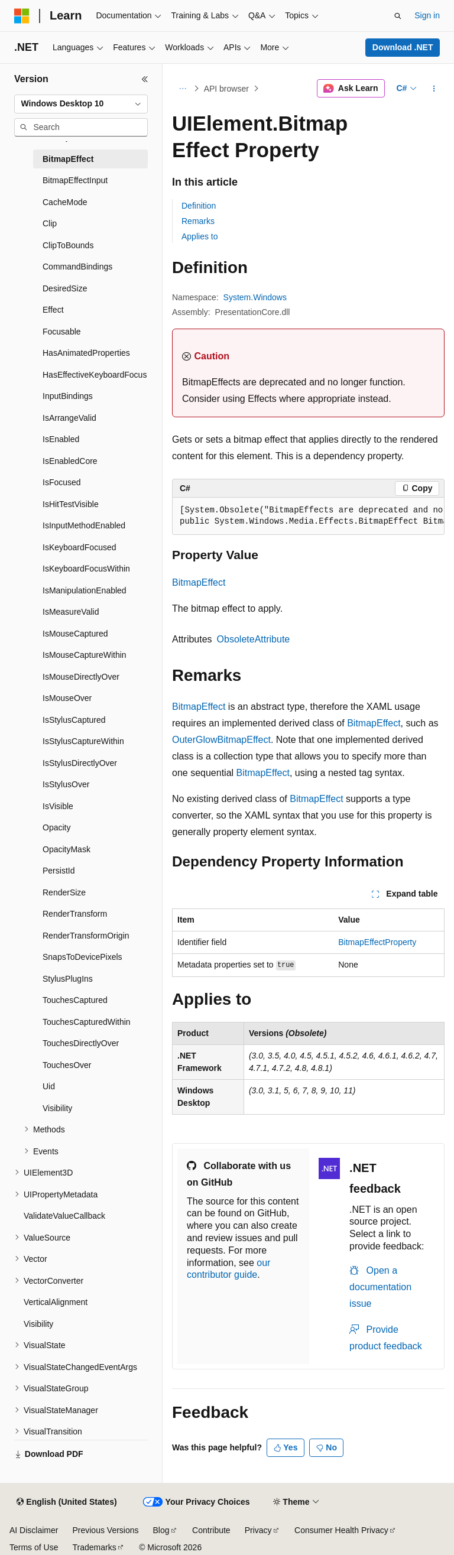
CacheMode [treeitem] (65, 202)
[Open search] (398, 16)
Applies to (199, 236)
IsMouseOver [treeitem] (67, 698)
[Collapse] (144, 79)
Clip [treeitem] (50, 223)
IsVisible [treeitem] (58, 806)
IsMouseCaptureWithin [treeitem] (85, 655)
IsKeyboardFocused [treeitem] (79, 547)
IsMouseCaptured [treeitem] (75, 633)
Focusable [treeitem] (62, 331)
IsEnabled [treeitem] (61, 439)
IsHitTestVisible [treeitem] (71, 504)
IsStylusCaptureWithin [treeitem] (83, 741)
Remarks (198, 221)
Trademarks (94, 1547)
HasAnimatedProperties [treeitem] (86, 353)
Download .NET (402, 47)
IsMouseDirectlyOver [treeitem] (81, 676)
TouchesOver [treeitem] (67, 1065)
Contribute (211, 1530)
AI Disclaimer (33, 1530)
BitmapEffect (198, 582)
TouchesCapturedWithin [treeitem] (87, 1022)
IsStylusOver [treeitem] (66, 784)
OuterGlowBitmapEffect (221, 740)
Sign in (427, 15)
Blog (161, 1530)
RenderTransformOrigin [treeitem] (86, 935)
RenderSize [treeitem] (64, 892)
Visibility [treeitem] (57, 1108)
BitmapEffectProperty (377, 942)
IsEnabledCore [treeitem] (70, 461)
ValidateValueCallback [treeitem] (64, 1215)
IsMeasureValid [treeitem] (71, 611)
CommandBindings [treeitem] (77, 266)
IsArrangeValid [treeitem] (69, 418)
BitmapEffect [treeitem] (68, 159)
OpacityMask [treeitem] (66, 849)
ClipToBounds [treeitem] (68, 245)
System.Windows (255, 297)
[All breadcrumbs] (182, 88)
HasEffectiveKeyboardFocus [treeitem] (95, 374)
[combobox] (81, 104)
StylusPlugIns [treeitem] (68, 978)
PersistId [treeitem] (58, 870)
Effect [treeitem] (53, 309)
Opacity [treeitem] (56, 827)
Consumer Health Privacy (341, 1530)
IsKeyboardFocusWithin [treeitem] (86, 568)
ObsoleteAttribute (253, 639)
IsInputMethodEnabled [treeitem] (84, 525)
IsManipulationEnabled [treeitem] (85, 590)
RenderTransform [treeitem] (75, 913)
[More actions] (434, 88)
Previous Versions (105, 1530)
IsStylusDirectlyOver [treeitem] (80, 763)
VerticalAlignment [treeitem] (55, 1302)
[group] (308, 516)
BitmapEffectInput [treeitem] (75, 180)
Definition (198, 205)
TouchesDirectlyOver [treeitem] (81, 1043)
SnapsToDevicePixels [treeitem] (82, 957)
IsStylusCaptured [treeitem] (74, 720)
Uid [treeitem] (49, 1086)
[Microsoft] (22, 16)
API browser (226, 88)
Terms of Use (33, 1547)
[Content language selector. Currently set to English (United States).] (66, 1502)
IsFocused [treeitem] (62, 482)
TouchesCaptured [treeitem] (75, 1000)
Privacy (258, 1530)
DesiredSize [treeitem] (65, 288)
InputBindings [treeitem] (68, 396)
